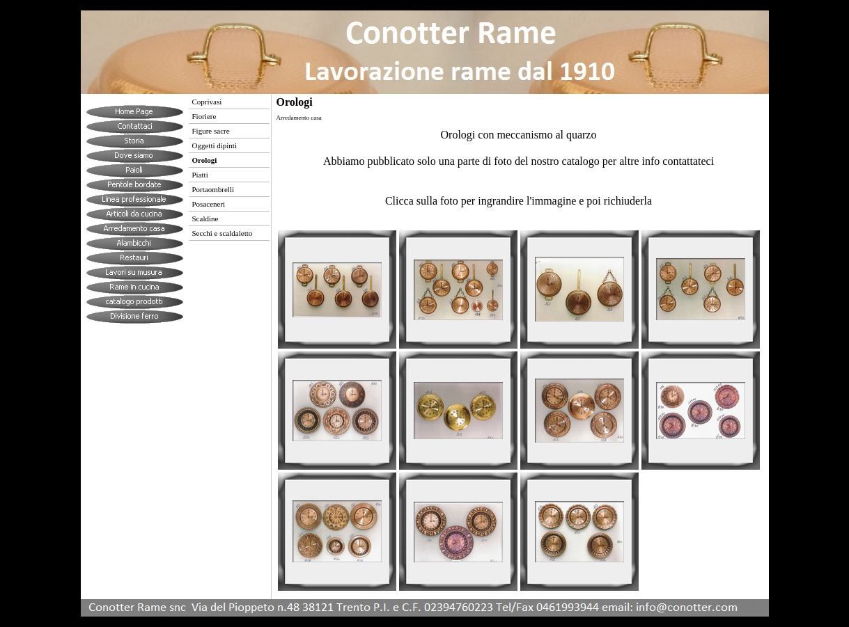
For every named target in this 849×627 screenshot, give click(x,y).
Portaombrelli (213, 189)
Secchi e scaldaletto (222, 233)
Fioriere (204, 116)
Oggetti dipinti (214, 145)
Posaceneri (209, 204)
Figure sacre (211, 131)
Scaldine (205, 218)
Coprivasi (207, 101)
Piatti (200, 174)
